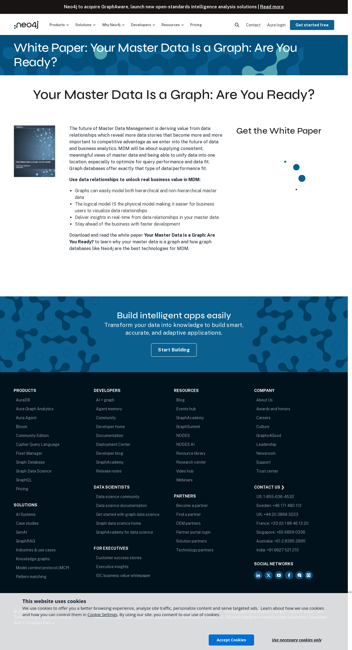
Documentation (109, 435)
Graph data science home (118, 523)
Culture (262, 426)
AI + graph (105, 400)
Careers (263, 418)
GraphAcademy (110, 462)
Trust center (267, 471)
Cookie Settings (102, 614)
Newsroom (265, 453)
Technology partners (194, 550)
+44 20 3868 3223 (281, 514)
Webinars (184, 480)
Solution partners (191, 541)
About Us (264, 400)
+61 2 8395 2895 (290, 541)
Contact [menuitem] (253, 25)
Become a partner (192, 505)
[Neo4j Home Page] (26, 24)
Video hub (185, 471)
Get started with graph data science (127, 514)
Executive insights (112, 566)
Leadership (266, 444)
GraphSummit (188, 426)
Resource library (190, 453)
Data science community (117, 496)
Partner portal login (193, 532)
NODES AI (185, 444)
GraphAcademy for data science (124, 532)
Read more (272, 6)
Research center (191, 462)
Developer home (110, 426)
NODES (183, 435)
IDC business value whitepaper (123, 575)
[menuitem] (59, 25)
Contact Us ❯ (269, 487)
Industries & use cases (36, 550)
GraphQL (24, 480)
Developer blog (109, 453)
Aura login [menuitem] (276, 25)
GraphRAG (25, 541)
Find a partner (188, 514)
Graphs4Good (268, 435)
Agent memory (109, 409)
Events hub (186, 409)
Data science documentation (121, 505)
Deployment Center (113, 444)
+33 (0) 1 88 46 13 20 (290, 523)
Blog (180, 400)
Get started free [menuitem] (312, 25)
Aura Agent (26, 418)
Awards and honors (273, 409)
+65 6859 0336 (290, 532)
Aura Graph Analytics (35, 409)
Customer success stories (119, 558)
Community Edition (32, 435)
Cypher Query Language (38, 444)
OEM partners (188, 523)
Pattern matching (31, 576)
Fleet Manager (29, 453)
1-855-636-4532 (278, 496)
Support (263, 462)
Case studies (27, 523)
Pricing (22, 489)
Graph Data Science (33, 471)
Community (106, 418)
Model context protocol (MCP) (42, 568)
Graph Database (30, 462)
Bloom (21, 426)
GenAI (21, 532)
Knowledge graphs (33, 559)
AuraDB (23, 400)
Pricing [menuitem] (196, 25)
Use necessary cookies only (296, 639)
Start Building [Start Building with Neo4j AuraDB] (174, 349)
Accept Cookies (231, 639)
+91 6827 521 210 (283, 550)
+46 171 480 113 (286, 505)
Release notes (109, 471)
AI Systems (26, 514)
